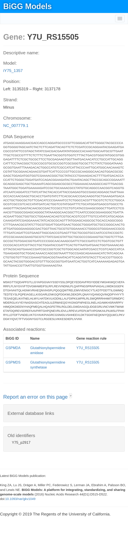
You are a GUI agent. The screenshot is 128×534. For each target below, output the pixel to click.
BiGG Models (27, 6)
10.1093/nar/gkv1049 (20, 499)
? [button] (70, 396)
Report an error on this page (36, 397)
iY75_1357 (13, 70)
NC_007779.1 (15, 125)
